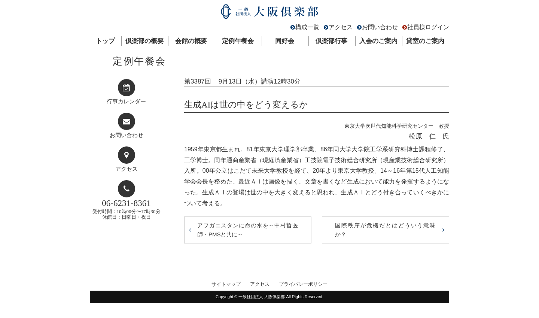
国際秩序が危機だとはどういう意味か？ (385, 229)
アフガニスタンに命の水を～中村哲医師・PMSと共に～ (247, 229)
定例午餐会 (238, 41)
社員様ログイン (428, 27)
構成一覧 (307, 27)
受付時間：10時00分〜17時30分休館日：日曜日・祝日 (126, 209)
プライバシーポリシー (303, 284)
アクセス (341, 27)
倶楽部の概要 (144, 41)
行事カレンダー (126, 102)
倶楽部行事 (331, 41)
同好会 (284, 41)
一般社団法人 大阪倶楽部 (269, 13)
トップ (105, 41)
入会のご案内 (378, 41)
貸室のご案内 (425, 41)
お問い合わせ (380, 27)
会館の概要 (191, 41)
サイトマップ (226, 284)
